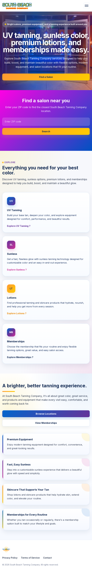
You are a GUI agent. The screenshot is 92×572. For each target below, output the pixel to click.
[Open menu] (86, 6)
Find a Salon (46, 77)
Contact (47, 557)
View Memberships (46, 422)
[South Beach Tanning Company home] (29, 5)
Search (46, 131)
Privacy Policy (9, 557)
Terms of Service (30, 557)
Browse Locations (46, 413)
